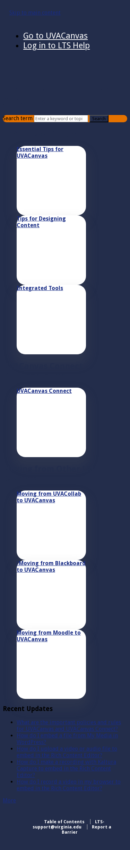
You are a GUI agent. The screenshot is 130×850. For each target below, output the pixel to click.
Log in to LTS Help (56, 45)
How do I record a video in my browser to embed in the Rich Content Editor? (69, 785)
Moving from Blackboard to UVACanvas (51, 566)
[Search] (61, 118)
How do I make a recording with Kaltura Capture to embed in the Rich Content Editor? (66, 768)
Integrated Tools (40, 288)
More (9, 800)
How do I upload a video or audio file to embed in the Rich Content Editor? (67, 752)
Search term (18, 118)
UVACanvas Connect (44, 391)
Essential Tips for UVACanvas (40, 152)
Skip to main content (35, 12)
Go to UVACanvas (55, 36)
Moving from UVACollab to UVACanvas (49, 497)
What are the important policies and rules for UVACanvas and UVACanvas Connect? (69, 725)
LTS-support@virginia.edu (68, 824)
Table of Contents (64, 821)
